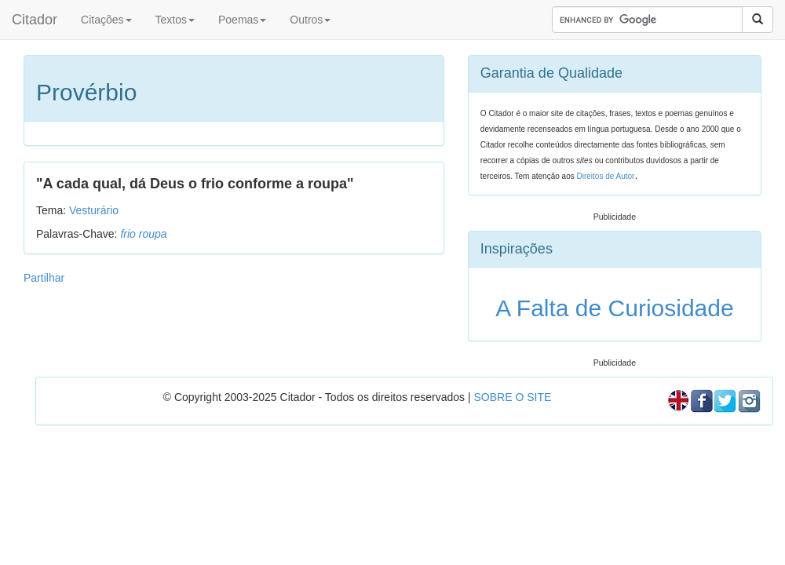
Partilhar (44, 278)
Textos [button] (175, 19)
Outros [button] (310, 19)
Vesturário (94, 210)
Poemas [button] (242, 19)
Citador (34, 19)
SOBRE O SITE (512, 397)
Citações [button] (106, 19)
